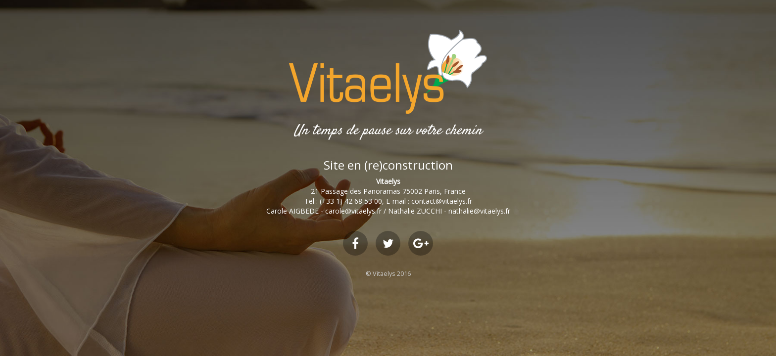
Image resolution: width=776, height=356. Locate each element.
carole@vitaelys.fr (353, 211)
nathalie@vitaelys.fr (479, 211)
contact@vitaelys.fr (441, 201)
